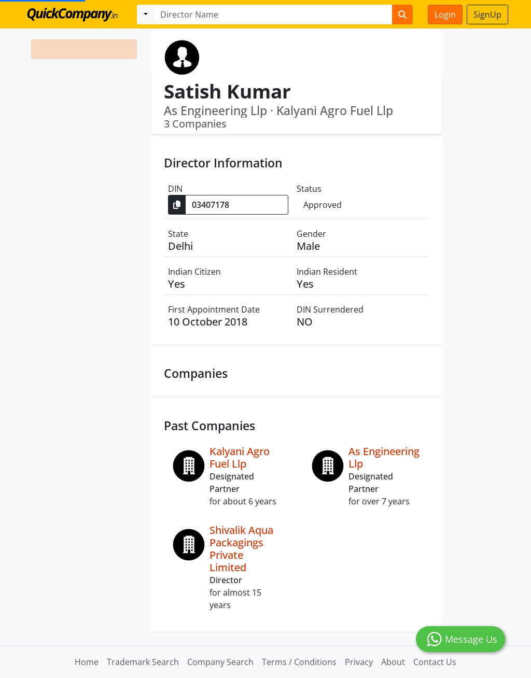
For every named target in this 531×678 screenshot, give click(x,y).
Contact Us (434, 662)
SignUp (487, 14)
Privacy (359, 662)
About (393, 662)
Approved (322, 204)
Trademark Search (143, 662)
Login (445, 14)
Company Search (220, 662)
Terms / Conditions (299, 662)
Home (87, 662)
